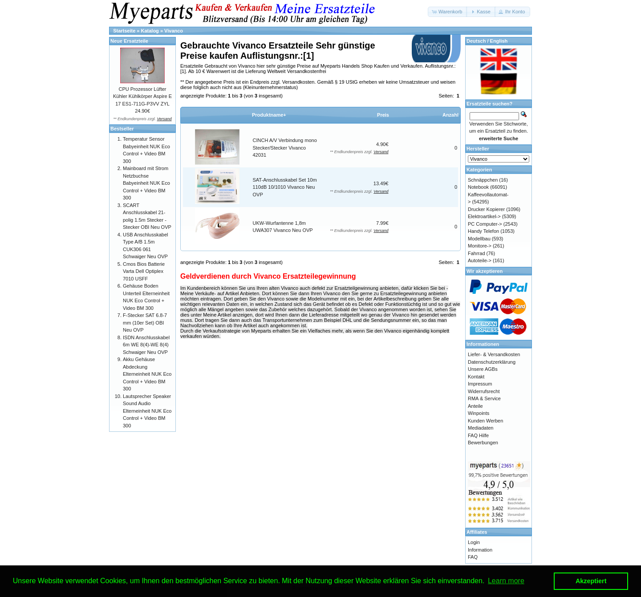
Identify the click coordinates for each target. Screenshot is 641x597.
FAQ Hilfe (478, 435)
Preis (383, 115)
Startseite (124, 30)
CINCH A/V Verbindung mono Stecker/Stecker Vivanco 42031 (285, 148)
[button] (447, 12)
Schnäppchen (483, 180)
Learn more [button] (506, 581)
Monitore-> (479, 245)
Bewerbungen (483, 442)
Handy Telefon (483, 231)
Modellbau (479, 238)
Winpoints (478, 413)
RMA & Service (484, 398)
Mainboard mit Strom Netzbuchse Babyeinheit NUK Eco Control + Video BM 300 (146, 183)
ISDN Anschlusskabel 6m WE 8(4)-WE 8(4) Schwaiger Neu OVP (146, 345)
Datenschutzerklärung (491, 362)
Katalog (150, 30)
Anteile (475, 406)
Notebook (478, 187)
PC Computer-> (485, 224)
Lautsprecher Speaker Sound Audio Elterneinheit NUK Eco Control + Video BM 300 (147, 411)
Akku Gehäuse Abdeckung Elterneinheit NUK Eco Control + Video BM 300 (147, 374)
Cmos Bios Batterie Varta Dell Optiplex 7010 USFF (144, 271)
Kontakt (476, 376)
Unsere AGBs (483, 369)
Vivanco (173, 30)
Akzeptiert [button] (591, 581)
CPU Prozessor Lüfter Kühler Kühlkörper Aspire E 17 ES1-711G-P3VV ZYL (142, 96)
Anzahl (450, 115)
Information (480, 549)
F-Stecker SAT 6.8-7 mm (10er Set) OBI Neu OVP (145, 323)
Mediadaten (481, 427)
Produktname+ (269, 115)
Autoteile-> (479, 260)
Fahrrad (476, 253)
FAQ (473, 557)
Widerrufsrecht (484, 391)
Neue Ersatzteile (129, 41)
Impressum (480, 383)
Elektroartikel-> (484, 216)
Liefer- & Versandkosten (494, 354)
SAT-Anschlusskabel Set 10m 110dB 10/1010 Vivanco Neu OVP (285, 187)
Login (474, 542)
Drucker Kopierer (486, 209)
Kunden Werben (485, 420)
